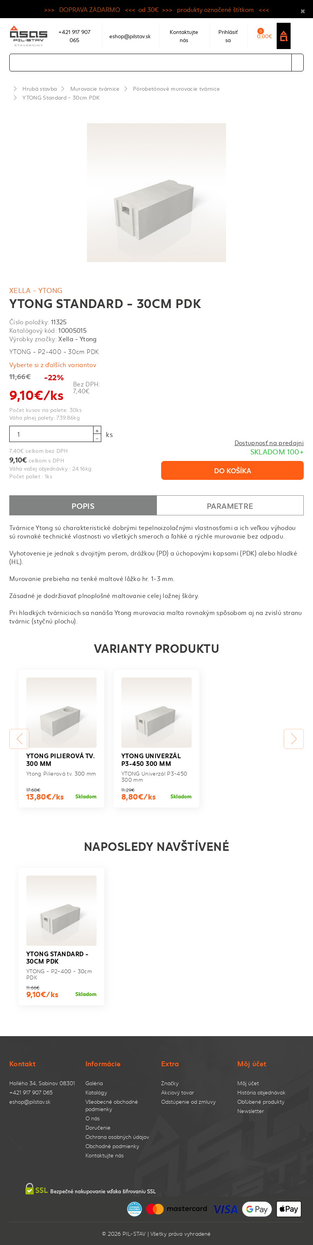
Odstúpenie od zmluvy (188, 1101)
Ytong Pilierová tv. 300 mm (60, 759)
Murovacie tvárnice (95, 88)
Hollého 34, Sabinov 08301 (42, 1083)
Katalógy (96, 1092)
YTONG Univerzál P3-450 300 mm (150, 759)
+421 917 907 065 (31, 1092)
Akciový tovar (177, 1092)
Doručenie (98, 1127)
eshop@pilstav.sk (30, 1101)
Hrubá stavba (39, 88)
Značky (170, 1083)
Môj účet (248, 1083)
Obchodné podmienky (112, 1146)
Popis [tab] (82, 505)
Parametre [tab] (230, 505)
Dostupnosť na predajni (269, 442)
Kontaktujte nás (104, 1155)
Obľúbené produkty (260, 1101)
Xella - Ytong (36, 290)
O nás (92, 1118)
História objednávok (261, 1092)
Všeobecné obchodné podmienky (111, 1105)
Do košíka (232, 470)
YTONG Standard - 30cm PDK (61, 97)
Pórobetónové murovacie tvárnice (176, 88)
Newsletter (250, 1111)
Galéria (94, 1083)
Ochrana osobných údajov (117, 1136)
